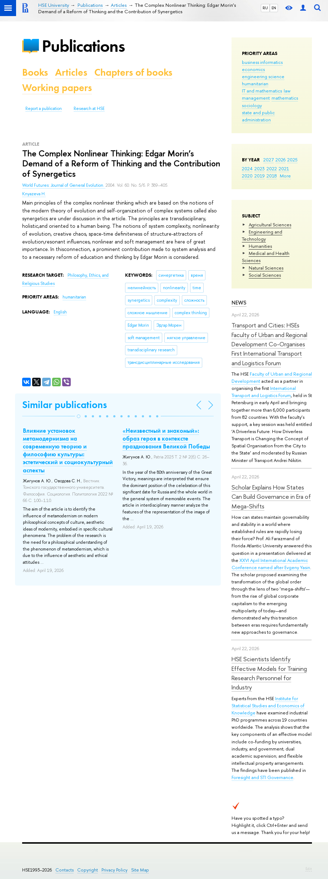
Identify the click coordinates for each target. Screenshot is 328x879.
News (239, 302)
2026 (280, 159)
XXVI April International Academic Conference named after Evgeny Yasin (271, 564)
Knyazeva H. (34, 194)
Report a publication (43, 108)
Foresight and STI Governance (262, 777)
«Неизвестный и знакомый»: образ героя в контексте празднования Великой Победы (166, 438)
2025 (292, 159)
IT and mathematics (262, 90)
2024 (247, 168)
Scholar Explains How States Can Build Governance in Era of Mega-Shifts (271, 496)
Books (35, 72)
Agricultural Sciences (270, 224)
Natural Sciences (266, 268)
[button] (78, 416)
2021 (284, 168)
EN (274, 7)
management (256, 98)
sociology (252, 105)
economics (253, 69)
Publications (83, 46)
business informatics (262, 62)
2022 (272, 168)
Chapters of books (133, 72)
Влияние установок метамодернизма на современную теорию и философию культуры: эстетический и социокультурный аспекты (68, 450)
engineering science (263, 76)
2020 (247, 175)
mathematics (285, 98)
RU (265, 7)
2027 (268, 159)
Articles (71, 72)
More (285, 175)
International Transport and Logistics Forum (264, 391)
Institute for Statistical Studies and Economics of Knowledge (268, 705)
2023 (259, 168)
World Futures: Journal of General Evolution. (63, 185)
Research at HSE (89, 108)
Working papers (57, 87)
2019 (259, 175)
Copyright (87, 870)
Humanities (260, 246)
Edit (308, 868)
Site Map (140, 870)
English (60, 312)
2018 (272, 175)
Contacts (64, 870)
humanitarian (255, 83)
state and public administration (258, 116)
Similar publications (64, 404)
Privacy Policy (114, 870)
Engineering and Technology (262, 235)
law (287, 90)
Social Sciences (265, 275)
